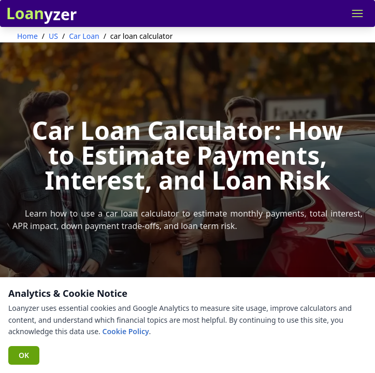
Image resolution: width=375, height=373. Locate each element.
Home (27, 36)
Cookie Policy (125, 331)
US (53, 36)
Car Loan (84, 36)
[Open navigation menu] (357, 13)
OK (24, 355)
